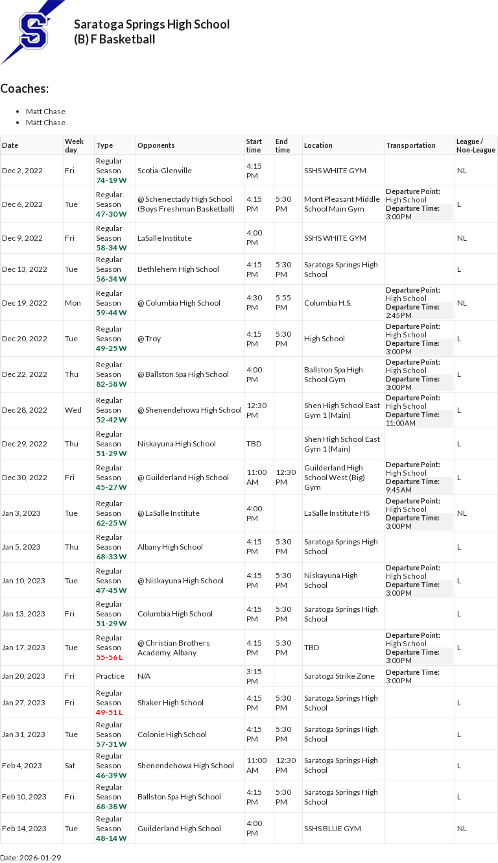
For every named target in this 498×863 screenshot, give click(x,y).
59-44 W (111, 312)
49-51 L (109, 712)
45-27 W (111, 487)
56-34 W (111, 279)
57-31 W (111, 744)
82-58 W (111, 384)
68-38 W (111, 806)
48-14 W (111, 838)
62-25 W (111, 523)
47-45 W (111, 590)
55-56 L (109, 657)
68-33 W (111, 556)
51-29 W (111, 453)
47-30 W (111, 214)
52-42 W (111, 419)
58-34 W (111, 247)
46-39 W (111, 775)
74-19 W (111, 180)
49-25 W (111, 348)
